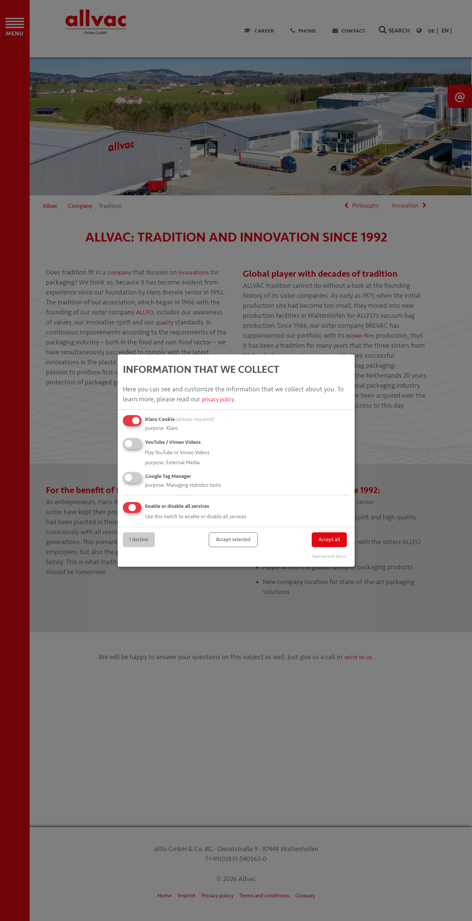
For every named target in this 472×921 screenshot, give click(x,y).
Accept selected (233, 539)
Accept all (329, 539)
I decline (139, 539)
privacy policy (220, 399)
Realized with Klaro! (329, 556)
